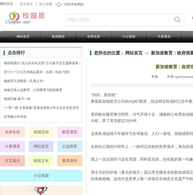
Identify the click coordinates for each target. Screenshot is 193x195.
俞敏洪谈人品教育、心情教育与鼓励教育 (33, 90)
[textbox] (118, 19)
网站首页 (6, 4)
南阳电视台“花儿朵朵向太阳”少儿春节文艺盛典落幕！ (43, 63)
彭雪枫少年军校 (15, 117)
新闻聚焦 (58, 36)
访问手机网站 (74, 4)
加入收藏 (45, 4)
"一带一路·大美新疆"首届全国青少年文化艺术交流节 (41, 108)
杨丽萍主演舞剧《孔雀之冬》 (25, 81)
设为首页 (26, 4)
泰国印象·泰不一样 (17, 99)
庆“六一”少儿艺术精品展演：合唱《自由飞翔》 (38, 72)
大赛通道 (164, 36)
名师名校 (93, 36)
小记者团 (128, 36)
